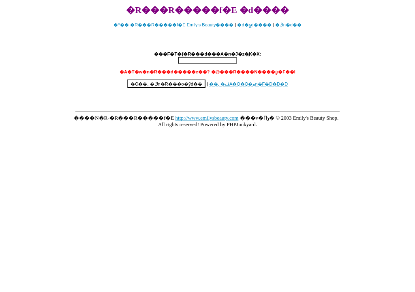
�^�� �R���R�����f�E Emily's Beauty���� (174, 24)
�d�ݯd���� (254, 24)
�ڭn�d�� (288, 24)
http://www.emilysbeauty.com (207, 118)
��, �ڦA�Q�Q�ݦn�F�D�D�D (248, 84)
